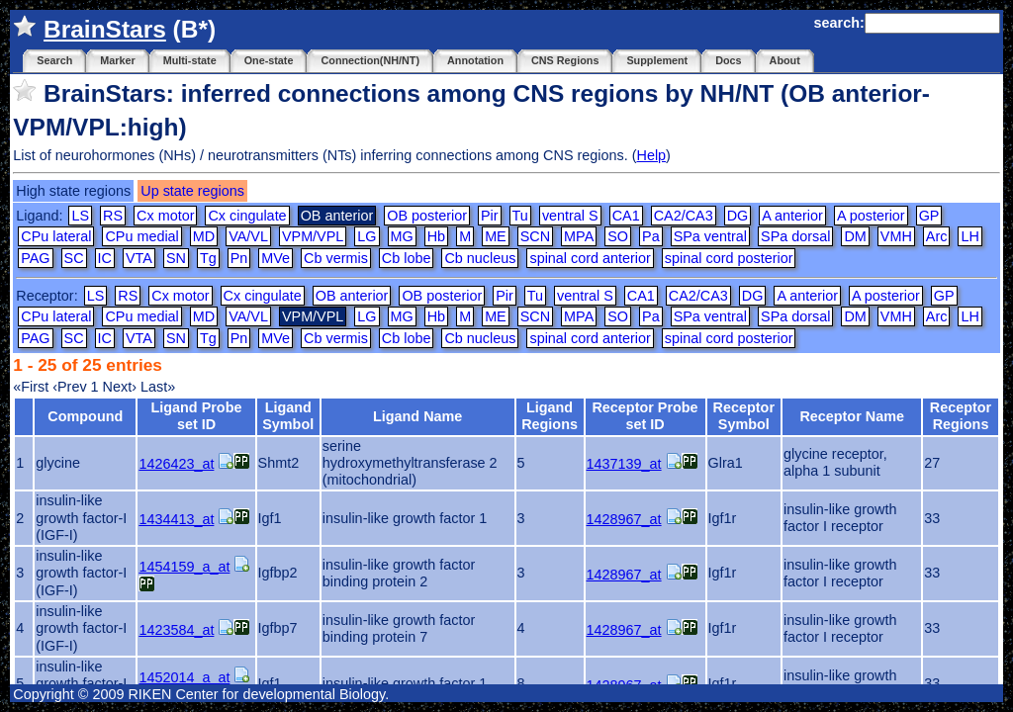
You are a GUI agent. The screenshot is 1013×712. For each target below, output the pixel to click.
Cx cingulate (247, 215)
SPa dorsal (795, 236)
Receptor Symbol (744, 416)
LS (80, 215)
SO (617, 236)
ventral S (570, 215)
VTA (139, 258)
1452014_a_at (184, 677)
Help (651, 155)
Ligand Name (417, 416)
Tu (520, 215)
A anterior (792, 215)
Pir (490, 215)
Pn (239, 258)
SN (176, 258)
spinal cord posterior (729, 258)
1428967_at (624, 519)
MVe (275, 258)
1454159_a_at (184, 567)
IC (105, 258)
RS (113, 215)
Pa (651, 236)
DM (855, 236)
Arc (937, 236)
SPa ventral (710, 236)
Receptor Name (851, 416)
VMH (896, 236)
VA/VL (248, 236)
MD (204, 236)
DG (738, 215)
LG (366, 236)
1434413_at (176, 519)
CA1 (626, 215)
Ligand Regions (549, 416)
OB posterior (427, 215)
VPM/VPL (312, 236)
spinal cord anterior (589, 258)
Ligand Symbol (288, 416)
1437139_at (624, 464)
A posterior (871, 215)
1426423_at (176, 464)
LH (969, 236)
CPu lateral (56, 236)
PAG (35, 258)
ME (495, 236)
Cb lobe (406, 258)
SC (74, 258)
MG (402, 236)
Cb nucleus (479, 258)
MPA (579, 236)
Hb (436, 236)
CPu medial (141, 236)
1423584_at (176, 630)
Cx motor (165, 215)
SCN (535, 236)
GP (929, 215)
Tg (208, 258)
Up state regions (192, 191)
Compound (85, 416)
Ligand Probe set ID (196, 416)
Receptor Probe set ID (644, 416)
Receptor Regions (960, 416)
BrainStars (105, 29)
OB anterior (352, 296)
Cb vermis (336, 258)
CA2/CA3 (683, 215)
